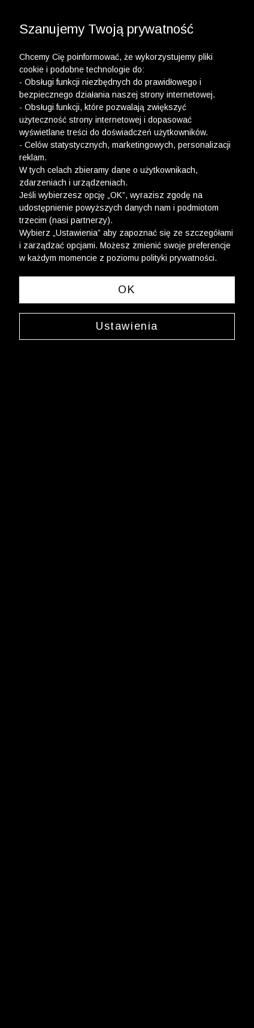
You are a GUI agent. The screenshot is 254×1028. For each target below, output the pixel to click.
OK (126, 290)
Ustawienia (127, 326)
